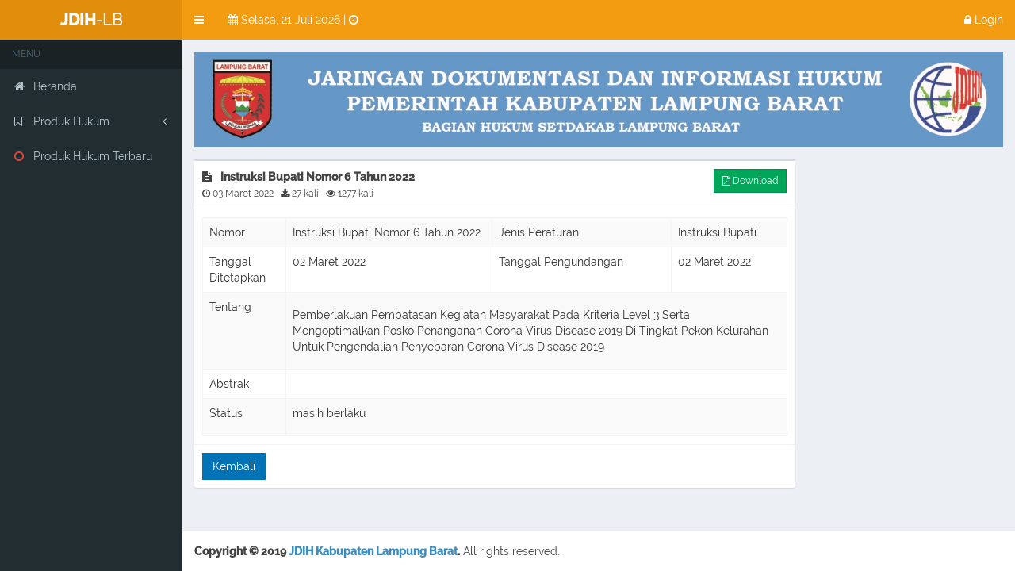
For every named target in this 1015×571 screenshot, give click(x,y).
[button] (199, 20)
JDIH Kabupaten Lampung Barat (373, 551)
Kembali (234, 466)
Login (983, 19)
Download (750, 180)
